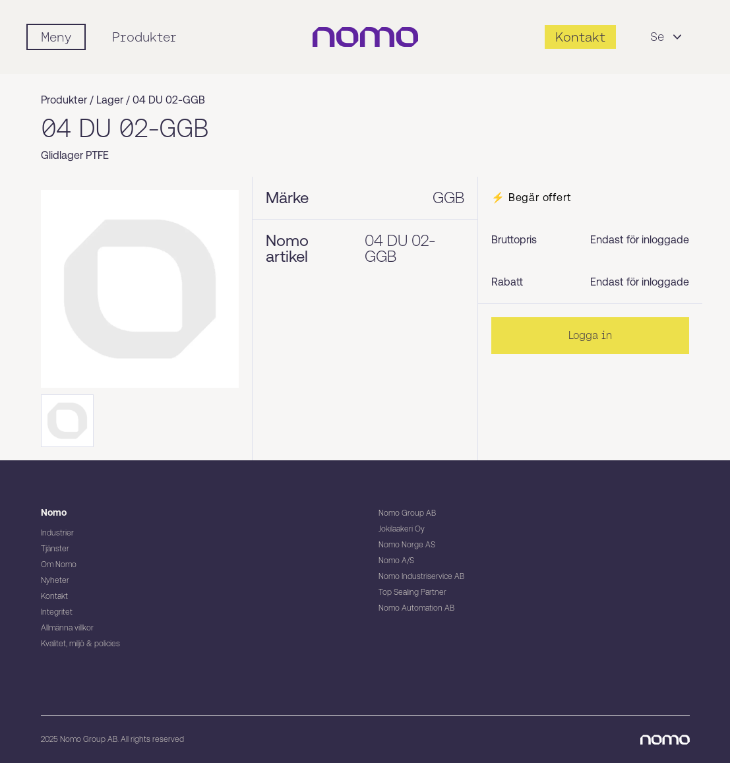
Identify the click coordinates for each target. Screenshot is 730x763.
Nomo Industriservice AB (421, 576)
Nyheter (55, 580)
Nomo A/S (396, 560)
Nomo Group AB (407, 513)
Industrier (57, 532)
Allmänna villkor (67, 627)
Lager (109, 100)
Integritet (57, 612)
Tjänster (55, 548)
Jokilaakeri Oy (402, 529)
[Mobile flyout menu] (56, 37)
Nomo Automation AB (416, 608)
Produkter (144, 37)
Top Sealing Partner (412, 592)
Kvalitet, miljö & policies (80, 643)
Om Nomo (58, 564)
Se (667, 37)
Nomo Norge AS (407, 544)
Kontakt (54, 596)
